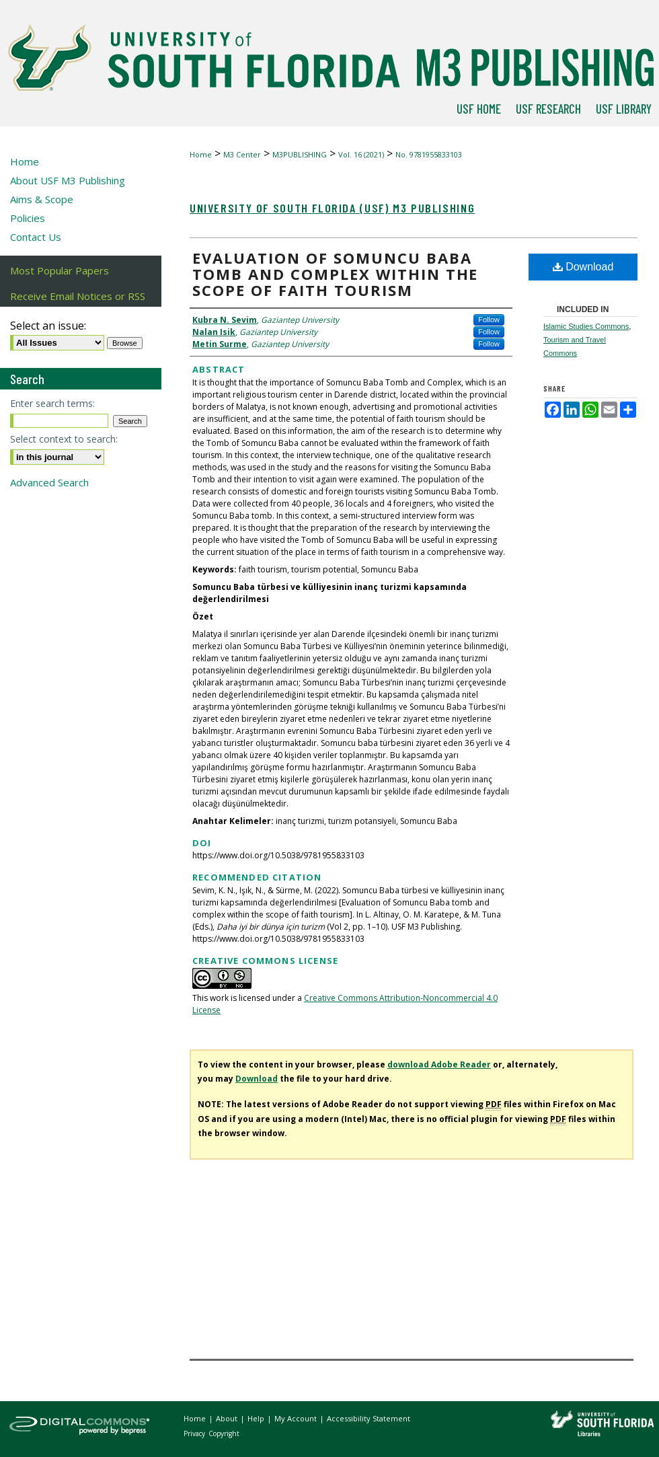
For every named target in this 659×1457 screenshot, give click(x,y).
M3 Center (242, 154)
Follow (489, 319)
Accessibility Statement (368, 1418)
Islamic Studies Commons (586, 326)
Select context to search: (64, 439)
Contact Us (35, 237)
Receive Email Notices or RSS (77, 296)
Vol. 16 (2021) (361, 154)
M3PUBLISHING (299, 154)
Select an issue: (48, 325)
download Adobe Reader (439, 1064)
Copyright (223, 1433)
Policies (27, 218)
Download (583, 266)
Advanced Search (49, 482)
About (227, 1418)
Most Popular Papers (59, 270)
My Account (296, 1418)
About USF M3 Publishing (67, 180)
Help (256, 1418)
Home (201, 154)
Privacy (195, 1433)
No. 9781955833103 (428, 154)
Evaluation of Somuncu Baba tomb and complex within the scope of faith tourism (335, 274)
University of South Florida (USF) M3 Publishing (332, 207)
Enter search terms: (52, 403)
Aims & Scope (41, 199)
